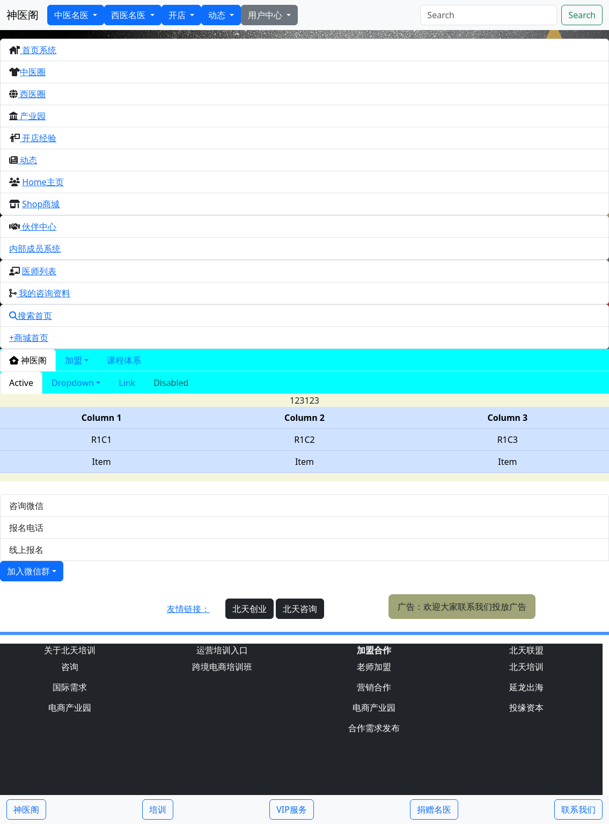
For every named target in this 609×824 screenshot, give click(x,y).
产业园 (32, 116)
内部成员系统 (35, 248)
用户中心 (266, 15)
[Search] (488, 15)
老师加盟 (374, 667)
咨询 (69, 667)
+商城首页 (28, 338)
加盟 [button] (73, 360)
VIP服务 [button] (291, 809)
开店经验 (38, 138)
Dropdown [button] (73, 383)
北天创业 (249, 609)
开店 (178, 15)
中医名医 (72, 15)
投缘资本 (526, 707)
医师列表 (39, 271)
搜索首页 (30, 316)
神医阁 (22, 15)
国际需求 (70, 687)
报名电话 (26, 528)
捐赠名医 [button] (434, 809)
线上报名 (26, 550)
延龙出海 (526, 687)
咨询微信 (26, 506)
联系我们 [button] (578, 809)
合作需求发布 (374, 728)
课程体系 (124, 360)
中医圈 (33, 72)
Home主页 (43, 182)
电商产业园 (69, 707)
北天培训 (526, 667)
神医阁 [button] (26, 809)
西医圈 (32, 94)
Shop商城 (41, 204)
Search (582, 15)
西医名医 (129, 15)
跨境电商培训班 (222, 667)
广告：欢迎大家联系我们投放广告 (462, 606)
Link (127, 383)
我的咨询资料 (43, 293)
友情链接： (188, 609)
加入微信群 (28, 571)
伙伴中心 (38, 226)
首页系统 (38, 50)
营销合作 (374, 687)
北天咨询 (300, 609)
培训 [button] (157, 809)
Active (21, 383)
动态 (218, 15)
